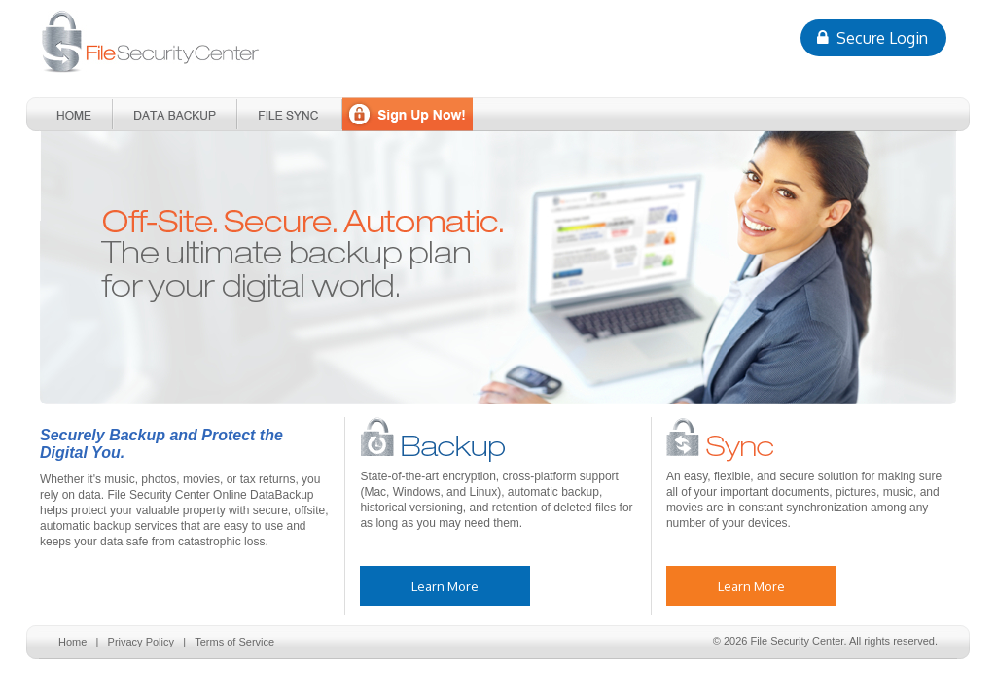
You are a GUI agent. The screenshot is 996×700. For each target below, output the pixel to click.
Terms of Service (234, 642)
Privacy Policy (141, 642)
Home (72, 642)
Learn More (445, 586)
